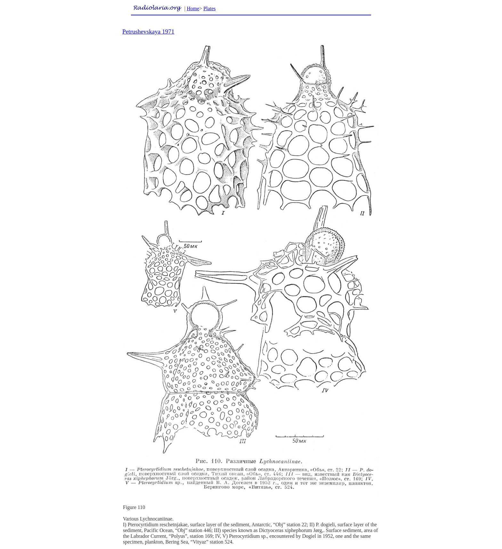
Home (193, 8)
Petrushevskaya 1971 (148, 31)
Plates (209, 8)
